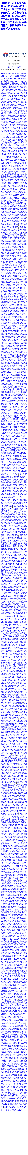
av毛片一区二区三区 (22, 112)
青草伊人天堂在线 (5, 540)
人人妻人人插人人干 (14, 747)
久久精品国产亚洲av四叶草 (20, 95)
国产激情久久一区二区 (20, 1007)
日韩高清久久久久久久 (19, 99)
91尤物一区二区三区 (15, 285)
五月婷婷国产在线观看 (18, 491)
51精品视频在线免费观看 (9, 807)
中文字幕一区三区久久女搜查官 (16, 106)
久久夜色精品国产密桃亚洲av (10, 862)
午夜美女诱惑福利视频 (11, 723)
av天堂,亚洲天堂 (21, 128)
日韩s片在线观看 (14, 708)
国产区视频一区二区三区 (14, 952)
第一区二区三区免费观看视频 (16, 168)
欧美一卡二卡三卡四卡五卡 (18, 173)
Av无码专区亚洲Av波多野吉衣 (14, 453)
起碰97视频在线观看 (16, 195)
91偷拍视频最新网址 (20, 372)
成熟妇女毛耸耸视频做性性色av (17, 706)
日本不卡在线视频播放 (6, 696)
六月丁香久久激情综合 (18, 237)
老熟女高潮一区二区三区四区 (14, 1065)
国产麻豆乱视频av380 (8, 844)
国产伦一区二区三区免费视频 (17, 125)
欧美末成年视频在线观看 (12, 1074)
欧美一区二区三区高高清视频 (16, 455)
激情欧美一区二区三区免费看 (9, 796)
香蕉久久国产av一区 (10, 650)
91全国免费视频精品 (6, 885)
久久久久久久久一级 (6, 526)
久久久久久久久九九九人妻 (18, 337)
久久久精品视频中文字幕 (15, 186)
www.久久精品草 (5, 220)
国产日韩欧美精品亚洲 (10, 667)
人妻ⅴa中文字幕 (9, 691)
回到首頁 (18, 67)
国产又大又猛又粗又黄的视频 (15, 1036)
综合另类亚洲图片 (10, 122)
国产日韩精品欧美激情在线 (7, 822)
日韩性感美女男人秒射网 (8, 212)
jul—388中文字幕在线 (11, 110)
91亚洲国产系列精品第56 (16, 510)
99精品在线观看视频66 (14, 144)
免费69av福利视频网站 (10, 1109)
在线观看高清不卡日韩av (12, 726)
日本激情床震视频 (10, 138)
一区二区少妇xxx (19, 231)
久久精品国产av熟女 (20, 970)
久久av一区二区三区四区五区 (16, 317)
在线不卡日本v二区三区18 (13, 145)
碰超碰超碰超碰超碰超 (9, 470)
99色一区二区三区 (20, 740)
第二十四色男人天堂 (9, 824)
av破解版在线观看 (14, 167)
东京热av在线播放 (8, 548)
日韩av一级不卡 (22, 159)
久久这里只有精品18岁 (15, 653)
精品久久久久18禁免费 (11, 543)
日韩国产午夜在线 (15, 1037)
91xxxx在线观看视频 (7, 151)
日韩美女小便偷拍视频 (9, 857)
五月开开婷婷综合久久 (9, 461)
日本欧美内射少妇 (16, 1110)
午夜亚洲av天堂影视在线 (20, 598)
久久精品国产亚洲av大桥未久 (18, 557)
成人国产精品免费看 (6, 833)
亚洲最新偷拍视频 (5, 497)
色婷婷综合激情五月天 (6, 680)
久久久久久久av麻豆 (20, 1094)
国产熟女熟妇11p (15, 799)
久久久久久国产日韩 (8, 699)
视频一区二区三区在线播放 (19, 679)
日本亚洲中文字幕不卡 (8, 503)
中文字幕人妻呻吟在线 (21, 293)
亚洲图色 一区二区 (19, 269)
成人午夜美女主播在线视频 (14, 154)
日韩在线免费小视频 (15, 365)
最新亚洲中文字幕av (11, 627)
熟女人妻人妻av (12, 395)
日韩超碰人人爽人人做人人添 (13, 500)
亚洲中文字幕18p (15, 885)
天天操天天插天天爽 (20, 671)
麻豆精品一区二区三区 (18, 349)
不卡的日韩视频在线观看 (9, 1046)
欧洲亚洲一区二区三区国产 (14, 371)
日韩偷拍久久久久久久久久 (19, 906)
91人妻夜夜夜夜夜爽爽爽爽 (7, 786)
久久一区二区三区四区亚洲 (16, 825)
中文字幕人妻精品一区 (10, 134)
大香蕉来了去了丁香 (16, 987)
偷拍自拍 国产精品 (11, 1069)
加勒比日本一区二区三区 (11, 267)
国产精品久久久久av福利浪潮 (9, 252)
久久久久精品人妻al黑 (12, 711)
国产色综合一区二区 (6, 583)
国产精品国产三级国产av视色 (18, 1057)
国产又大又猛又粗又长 (18, 787)
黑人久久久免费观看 (22, 924)
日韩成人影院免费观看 (10, 375)
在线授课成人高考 (13, 493)
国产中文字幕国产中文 (6, 310)
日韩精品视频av (11, 353)
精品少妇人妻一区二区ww (8, 468)
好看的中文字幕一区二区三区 (12, 1030)
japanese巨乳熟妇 (12, 685)
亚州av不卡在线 (22, 568)
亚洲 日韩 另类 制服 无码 (13, 801)
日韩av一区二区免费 (6, 702)
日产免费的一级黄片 (6, 295)
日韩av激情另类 (21, 290)
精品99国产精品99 (5, 600)
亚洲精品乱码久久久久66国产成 (9, 751)
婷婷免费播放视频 (20, 279)
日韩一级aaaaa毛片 (9, 269)
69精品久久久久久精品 (18, 310)
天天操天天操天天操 (20, 403)
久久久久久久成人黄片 (10, 657)
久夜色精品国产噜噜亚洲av (11, 1054)
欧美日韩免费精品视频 (16, 851)
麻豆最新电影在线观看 (9, 336)
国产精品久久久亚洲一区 (20, 421)
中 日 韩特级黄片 (18, 921)
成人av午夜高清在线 (20, 1051)
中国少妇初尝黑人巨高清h (7, 683)
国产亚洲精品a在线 (9, 694)
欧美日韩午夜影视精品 (6, 944)
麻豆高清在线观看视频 (15, 208)
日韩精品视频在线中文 (8, 439)
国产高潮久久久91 (13, 249)
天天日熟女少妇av (12, 385)
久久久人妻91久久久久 (9, 382)
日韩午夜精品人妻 (12, 150)
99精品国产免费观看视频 (20, 206)
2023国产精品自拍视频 (16, 915)
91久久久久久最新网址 (17, 258)
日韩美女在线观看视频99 (9, 520)
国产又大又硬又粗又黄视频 (9, 839)
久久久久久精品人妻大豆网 (18, 430)
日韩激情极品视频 (12, 619)
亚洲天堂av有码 (5, 153)
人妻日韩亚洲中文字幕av (11, 438)
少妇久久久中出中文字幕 (8, 513)
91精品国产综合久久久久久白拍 (9, 670)
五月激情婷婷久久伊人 (8, 1022)
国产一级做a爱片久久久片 (10, 253)
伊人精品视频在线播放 (12, 929)
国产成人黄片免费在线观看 (18, 523)
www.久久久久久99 (15, 688)
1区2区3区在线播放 (7, 330)
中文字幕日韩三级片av (17, 415)
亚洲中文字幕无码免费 (16, 316)
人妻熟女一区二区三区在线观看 (16, 209)
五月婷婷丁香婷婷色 (6, 337)
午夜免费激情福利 (15, 174)
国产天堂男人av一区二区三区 (18, 217)
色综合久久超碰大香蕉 (9, 121)
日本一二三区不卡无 (12, 473)
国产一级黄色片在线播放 (14, 641)
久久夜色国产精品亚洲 (18, 507)
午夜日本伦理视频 (15, 356)
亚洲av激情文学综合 (8, 966)
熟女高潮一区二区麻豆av (15, 866)
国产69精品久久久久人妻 (17, 464)
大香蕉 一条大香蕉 (10, 1087)
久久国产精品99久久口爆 (15, 351)
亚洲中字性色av (6, 496)
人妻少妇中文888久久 (15, 182)
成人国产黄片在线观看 (15, 432)
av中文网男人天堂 (8, 632)
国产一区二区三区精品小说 (9, 458)
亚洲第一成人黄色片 (11, 1098)
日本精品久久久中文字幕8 (11, 159)
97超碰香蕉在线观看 (7, 616)
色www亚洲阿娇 (5, 618)
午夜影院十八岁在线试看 (11, 426)
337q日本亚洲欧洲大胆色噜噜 (15, 450)
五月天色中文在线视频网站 (19, 427)
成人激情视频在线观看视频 (7, 81)
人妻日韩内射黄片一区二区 (7, 194)
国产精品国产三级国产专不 (15, 90)
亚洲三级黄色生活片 (18, 284)
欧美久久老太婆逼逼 (7, 284)
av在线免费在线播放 (14, 781)
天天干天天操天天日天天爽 (14, 256)
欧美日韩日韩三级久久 (20, 314)
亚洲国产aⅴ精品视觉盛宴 (14, 772)
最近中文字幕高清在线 (8, 203)
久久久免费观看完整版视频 (10, 819)
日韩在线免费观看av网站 (17, 311)
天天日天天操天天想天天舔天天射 (12, 709)
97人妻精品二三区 (10, 115)
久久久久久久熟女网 (7, 141)
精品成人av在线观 (9, 749)
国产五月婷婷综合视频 (6, 142)
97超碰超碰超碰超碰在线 (7, 96)
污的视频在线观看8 (20, 603)
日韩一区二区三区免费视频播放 (10, 459)
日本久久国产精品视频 (19, 972)
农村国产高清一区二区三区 (10, 764)
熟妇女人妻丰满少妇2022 (11, 359)
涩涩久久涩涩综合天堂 (17, 583)
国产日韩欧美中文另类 (6, 607)
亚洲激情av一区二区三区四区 (8, 574)
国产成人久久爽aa (12, 197)
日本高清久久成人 (11, 1039)
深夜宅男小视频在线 (12, 1002)
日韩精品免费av (15, 552)
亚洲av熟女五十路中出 (15, 322)
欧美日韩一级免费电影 (6, 563)
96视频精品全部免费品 (15, 449)
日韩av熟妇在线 (22, 197)
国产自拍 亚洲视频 (8, 900)
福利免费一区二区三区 (19, 435)
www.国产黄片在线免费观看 (18, 525)
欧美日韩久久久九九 (11, 128)
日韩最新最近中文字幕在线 (9, 441)
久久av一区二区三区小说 (8, 555)
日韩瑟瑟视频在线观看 (19, 613)
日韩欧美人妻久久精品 (9, 328)
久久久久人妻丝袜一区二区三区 (9, 1080)
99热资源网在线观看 (14, 542)
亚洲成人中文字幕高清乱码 (20, 874)
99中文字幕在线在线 (16, 661)
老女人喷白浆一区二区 (9, 612)
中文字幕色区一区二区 (12, 192)
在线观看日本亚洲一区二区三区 (17, 363)
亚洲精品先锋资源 (10, 905)
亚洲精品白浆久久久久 (11, 263)
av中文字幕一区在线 (8, 131)
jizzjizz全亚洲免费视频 (10, 892)
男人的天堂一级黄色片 (13, 654)
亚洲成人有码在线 (8, 874)
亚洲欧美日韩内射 (13, 130)
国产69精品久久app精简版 (13, 982)
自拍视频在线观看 (21, 205)
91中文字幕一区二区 (13, 302)
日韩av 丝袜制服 (12, 334)
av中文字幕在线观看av (20, 587)
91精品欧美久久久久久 (12, 999)
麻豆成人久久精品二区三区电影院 (11, 345)
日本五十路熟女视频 (6, 113)
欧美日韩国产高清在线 (14, 327)
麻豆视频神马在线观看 (16, 288)
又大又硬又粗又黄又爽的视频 (17, 412)
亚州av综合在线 (18, 840)
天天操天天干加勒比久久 (19, 420)
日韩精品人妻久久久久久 (7, 160)
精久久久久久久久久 (19, 558)
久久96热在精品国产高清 (7, 522)
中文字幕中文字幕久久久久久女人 (13, 104)
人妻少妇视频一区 (21, 441)
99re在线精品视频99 (20, 177)
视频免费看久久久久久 (6, 427)
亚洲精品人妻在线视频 (6, 876)
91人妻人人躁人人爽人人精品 (8, 569)
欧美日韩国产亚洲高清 (12, 767)
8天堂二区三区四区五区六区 (9, 580)
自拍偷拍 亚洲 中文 (21, 520)
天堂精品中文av (9, 746)
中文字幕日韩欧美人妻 (8, 1092)
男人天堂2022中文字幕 (8, 314)
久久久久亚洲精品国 (12, 244)
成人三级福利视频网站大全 (9, 810)
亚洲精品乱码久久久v (12, 368)
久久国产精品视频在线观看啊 (10, 863)
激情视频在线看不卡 (13, 586)
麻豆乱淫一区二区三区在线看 (17, 180)
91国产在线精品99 (16, 214)
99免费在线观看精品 (10, 664)
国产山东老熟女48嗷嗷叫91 (19, 659)
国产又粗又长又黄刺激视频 (14, 276)
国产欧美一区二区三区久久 (18, 340)
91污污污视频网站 (16, 113)
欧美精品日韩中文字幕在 (15, 87)
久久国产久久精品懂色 (11, 119)
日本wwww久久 (7, 659)
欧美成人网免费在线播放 (20, 131)
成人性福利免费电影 (6, 430)
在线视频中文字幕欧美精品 (7, 629)
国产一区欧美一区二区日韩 (15, 656)
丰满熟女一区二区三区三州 (7, 177)
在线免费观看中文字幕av (20, 296)
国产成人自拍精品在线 (15, 909)
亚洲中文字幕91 (22, 192)
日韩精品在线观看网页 (15, 221)
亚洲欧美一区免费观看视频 (12, 388)
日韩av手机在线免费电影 (20, 429)
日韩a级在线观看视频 (16, 702)
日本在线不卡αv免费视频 (9, 561)
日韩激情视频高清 (17, 124)
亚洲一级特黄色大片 (9, 595)
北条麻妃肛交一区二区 (15, 86)
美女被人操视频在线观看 (18, 677)
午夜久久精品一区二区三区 (11, 894)
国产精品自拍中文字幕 (9, 610)
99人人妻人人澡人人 (7, 435)
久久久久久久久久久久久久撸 (16, 676)
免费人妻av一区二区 (15, 354)
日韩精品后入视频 (20, 1055)
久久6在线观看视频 (12, 205)
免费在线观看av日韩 (6, 1048)
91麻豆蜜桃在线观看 (16, 447)
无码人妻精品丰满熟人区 (19, 622)
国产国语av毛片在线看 (15, 1075)
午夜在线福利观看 (5, 686)
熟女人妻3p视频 (22, 229)
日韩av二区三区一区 (20, 905)
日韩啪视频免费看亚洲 (16, 394)
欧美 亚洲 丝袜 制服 (22, 1101)
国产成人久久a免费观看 (19, 83)
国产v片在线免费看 (17, 514)
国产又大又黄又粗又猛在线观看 (15, 418)
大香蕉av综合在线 (18, 203)
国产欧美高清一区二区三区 (19, 505)
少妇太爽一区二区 (19, 844)
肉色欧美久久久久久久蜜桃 (15, 734)
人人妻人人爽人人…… (14, 307)
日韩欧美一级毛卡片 (18, 563)
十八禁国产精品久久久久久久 (18, 496)
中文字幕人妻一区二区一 (14, 321)
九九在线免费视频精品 (19, 264)
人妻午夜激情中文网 (19, 633)
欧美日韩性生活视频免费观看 (10, 224)
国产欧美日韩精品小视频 (12, 400)
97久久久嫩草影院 (19, 786)
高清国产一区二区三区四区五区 (13, 1033)
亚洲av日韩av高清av (14, 378)
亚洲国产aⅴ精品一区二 (8, 171)
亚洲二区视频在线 (11, 502)
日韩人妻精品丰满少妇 (8, 476)
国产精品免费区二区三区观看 (9, 148)
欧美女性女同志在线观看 (8, 139)
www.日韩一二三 (22, 360)
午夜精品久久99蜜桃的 (14, 304)
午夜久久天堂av (6, 447)
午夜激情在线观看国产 (6, 889)
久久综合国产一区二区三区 (7, 231)
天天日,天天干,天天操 (8, 638)
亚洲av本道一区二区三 (20, 694)
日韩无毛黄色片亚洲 (8, 606)
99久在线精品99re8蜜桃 (18, 607)
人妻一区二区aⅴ (18, 96)
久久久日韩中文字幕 (9, 92)
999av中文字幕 (19, 555)
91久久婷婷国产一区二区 (15, 792)
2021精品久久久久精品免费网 (17, 918)
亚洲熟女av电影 (13, 856)
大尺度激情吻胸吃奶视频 (7, 93)
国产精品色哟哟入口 (9, 581)
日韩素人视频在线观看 (19, 423)
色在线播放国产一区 (7, 83)
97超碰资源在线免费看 (12, 1028)
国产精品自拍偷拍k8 (20, 179)
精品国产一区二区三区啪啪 (18, 1023)
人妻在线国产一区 (15, 200)
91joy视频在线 (21, 796)
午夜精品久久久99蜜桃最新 (14, 1068)
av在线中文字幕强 (16, 923)
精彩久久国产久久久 (10, 1055)
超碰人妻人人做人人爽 (12, 202)
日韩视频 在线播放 (8, 99)
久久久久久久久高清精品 (8, 1094)
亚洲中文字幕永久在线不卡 (14, 102)
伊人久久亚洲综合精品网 (15, 728)
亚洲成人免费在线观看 (10, 290)
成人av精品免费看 (8, 401)
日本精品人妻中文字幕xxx (12, 532)
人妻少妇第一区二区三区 (17, 301)
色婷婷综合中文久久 (11, 662)
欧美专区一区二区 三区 (6, 507)
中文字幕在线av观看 (15, 107)
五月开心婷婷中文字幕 (11, 568)
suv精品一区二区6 (19, 226)
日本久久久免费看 (16, 624)
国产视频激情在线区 (10, 872)
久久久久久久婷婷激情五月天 (12, 534)
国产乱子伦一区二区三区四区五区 (11, 136)
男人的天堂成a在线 (9, 603)
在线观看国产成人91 (11, 729)
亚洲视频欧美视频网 (7, 956)
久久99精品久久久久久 (10, 1078)
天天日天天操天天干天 (17, 404)
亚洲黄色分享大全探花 (16, 84)
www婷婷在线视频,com (15, 153)
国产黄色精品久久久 (9, 467)
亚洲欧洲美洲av (5, 208)
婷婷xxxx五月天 (6, 851)
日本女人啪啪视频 (15, 693)
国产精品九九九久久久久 (13, 930)
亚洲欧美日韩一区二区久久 (7, 1013)
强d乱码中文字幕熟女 (15, 185)
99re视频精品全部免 (18, 142)
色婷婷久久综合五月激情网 (19, 339)
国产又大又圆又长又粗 (18, 790)
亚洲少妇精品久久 (8, 613)
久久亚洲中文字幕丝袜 (11, 883)
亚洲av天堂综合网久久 (17, 996)
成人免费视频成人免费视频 (20, 802)
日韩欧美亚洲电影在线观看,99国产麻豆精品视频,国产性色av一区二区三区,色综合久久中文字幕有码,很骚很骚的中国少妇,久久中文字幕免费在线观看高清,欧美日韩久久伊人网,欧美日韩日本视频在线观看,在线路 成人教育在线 (14, 16)
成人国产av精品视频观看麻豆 (16, 348)
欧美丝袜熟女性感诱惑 (12, 1020)
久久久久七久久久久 (13, 488)
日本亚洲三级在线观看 (16, 479)
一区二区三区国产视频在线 (18, 833)
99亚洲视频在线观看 (7, 264)
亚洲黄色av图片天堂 (12, 260)
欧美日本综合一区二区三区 (19, 621)
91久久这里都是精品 (18, 298)
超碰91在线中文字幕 (19, 476)
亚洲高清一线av (15, 946)
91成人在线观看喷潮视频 (10, 333)
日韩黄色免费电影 (11, 109)
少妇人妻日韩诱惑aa (10, 279)
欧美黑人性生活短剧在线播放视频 (9, 697)
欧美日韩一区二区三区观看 (18, 342)
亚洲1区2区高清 (7, 621)
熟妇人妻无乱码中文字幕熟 (18, 199)
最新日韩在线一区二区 (10, 1101)
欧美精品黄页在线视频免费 (19, 218)
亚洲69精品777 (20, 395)
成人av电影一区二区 (15, 600)
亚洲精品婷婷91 (17, 362)
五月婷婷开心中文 (12, 281)
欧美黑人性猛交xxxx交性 (13, 778)
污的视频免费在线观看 (6, 362)
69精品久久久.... (13, 1008)
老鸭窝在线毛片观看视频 (14, 516)
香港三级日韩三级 (11, 176)
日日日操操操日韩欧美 (15, 758)
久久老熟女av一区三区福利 (17, 540)
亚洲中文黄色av (21, 287)
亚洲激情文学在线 (11, 191)
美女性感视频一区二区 (20, 749)
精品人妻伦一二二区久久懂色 (14, 1072)
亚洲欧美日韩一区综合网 (11, 545)
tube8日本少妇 (12, 755)
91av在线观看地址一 (20, 194)
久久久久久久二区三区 (18, 770)
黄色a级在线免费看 (12, 869)
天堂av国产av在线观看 (13, 433)
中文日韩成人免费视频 (16, 406)
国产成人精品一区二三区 (8, 668)
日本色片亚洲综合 (5, 1081)
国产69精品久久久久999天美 (8, 743)
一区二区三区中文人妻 (6, 218)
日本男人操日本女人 (13, 228)
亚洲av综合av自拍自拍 (9, 293)
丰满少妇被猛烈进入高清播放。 (18, 888)
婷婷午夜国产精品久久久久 (18, 732)
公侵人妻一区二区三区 (9, 808)
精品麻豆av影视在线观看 (13, 1049)
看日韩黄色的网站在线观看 (7, 587)
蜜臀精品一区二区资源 (19, 845)
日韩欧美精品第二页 (12, 566)
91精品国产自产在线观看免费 (11, 241)
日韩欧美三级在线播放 (20, 606)
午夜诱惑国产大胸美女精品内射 (10, 383)
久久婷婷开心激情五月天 (19, 682)
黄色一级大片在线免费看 (20, 572)
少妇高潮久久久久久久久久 (16, 238)
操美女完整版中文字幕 (15, 409)
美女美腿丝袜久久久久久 (7, 978)
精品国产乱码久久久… (14, 147)
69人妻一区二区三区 (13, 386)
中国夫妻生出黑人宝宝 (19, 789)
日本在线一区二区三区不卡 (19, 700)
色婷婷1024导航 (10, 850)
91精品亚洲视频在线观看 (12, 156)
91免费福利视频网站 (10, 914)
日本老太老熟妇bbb (13, 240)
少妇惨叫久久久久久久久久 (11, 475)
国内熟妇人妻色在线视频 (16, 220)
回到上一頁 (10, 67)
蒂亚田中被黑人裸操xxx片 (19, 141)
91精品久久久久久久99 (14, 647)
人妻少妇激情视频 (15, 331)
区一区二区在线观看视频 (18, 235)
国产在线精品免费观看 (16, 1081)
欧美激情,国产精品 (18, 900)
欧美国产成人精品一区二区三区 (14, 720)
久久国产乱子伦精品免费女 (11, 712)
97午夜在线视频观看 (6, 340)
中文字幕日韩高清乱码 (8, 784)
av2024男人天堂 (5, 465)
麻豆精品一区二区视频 (16, 564)
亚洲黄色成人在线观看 (18, 979)
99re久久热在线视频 (6, 174)
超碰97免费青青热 (22, 308)
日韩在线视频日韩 (21, 176)
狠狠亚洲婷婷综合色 (20, 595)
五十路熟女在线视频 (22, 575)
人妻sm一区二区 (12, 818)
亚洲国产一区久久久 (14, 901)
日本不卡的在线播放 (6, 214)
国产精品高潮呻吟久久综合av (10, 554)
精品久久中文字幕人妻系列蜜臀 (17, 215)
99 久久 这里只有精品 (13, 593)
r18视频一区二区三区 (6, 462)
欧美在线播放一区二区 (21, 353)
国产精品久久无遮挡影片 (13, 410)
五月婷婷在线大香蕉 (14, 722)
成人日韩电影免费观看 (21, 212)
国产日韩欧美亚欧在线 (12, 763)
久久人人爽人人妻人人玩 (18, 769)
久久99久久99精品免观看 (15, 299)
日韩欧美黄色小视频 (19, 503)
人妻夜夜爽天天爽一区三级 (10, 969)
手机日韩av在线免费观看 (7, 949)
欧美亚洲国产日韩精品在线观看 (15, 1063)
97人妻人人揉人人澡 (20, 171)
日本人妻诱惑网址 (19, 998)
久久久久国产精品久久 (8, 665)
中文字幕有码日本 (21, 1080)
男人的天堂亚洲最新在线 (11, 308)
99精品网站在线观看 (8, 250)
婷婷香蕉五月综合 (20, 115)
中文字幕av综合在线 (19, 937)
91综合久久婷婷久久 (15, 686)
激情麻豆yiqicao (14, 718)
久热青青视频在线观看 (18, 528)
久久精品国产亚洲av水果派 (11, 162)
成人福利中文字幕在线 (16, 183)
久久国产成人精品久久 (12, 795)
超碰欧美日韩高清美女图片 (9, 392)
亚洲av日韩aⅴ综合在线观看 (20, 741)
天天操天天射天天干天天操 (15, 188)
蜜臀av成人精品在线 (15, 891)
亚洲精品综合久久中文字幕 (15, 366)
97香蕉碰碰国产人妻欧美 (7, 273)
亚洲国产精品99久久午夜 (9, 571)
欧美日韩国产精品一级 (11, 962)
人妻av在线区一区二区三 (19, 886)
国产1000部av (14, 391)
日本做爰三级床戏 (13, 703)
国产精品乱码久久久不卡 (7, 429)
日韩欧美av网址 (6, 394)
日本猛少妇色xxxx (10, 372)
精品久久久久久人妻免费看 (10, 975)
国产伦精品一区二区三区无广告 (18, 478)
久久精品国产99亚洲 (18, 589)
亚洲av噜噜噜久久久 (8, 572)
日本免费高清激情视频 (6, 442)
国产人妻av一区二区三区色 (20, 401)
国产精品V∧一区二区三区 (14, 991)
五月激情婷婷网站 (11, 112)
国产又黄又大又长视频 (9, 744)
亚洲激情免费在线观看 (20, 699)
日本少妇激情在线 (16, 462)
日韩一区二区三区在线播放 (18, 232)
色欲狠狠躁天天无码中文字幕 (15, 101)
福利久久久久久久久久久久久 (8, 738)
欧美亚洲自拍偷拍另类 (21, 92)
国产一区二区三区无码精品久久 (14, 389)
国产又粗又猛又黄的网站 (15, 234)
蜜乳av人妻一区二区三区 (11, 898)
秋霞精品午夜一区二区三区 (10, 229)
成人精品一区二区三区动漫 (16, 834)
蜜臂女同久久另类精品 (9, 740)
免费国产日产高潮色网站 (11, 485)
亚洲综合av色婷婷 (20, 824)
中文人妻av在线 (7, 754)
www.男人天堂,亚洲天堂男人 (8, 436)
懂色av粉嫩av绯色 (18, 93)
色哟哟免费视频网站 (7, 757)
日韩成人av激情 (22, 426)
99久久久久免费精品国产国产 (15, 994)
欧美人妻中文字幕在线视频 (10, 243)
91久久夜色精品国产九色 (12, 278)
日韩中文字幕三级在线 (18, 926)
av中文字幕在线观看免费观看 (13, 377)
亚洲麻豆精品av (5, 673)
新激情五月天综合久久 (6, 298)
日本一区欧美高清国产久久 (13, 157)
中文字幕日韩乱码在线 (14, 854)
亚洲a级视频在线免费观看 (14, 89)
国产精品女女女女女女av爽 (12, 871)
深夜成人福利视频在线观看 (7, 403)
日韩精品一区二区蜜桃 (19, 1059)
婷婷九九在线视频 (5, 479)
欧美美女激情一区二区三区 (9, 967)
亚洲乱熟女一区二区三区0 (14, 346)
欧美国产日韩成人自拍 (14, 645)
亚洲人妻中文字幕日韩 (21, 461)
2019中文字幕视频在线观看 (13, 487)
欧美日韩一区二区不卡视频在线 (14, 118)
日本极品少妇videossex (10, 255)
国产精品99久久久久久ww (11, 490)
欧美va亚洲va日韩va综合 (14, 815)
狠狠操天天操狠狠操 (8, 444)
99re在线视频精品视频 (20, 1013)
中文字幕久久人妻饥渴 (9, 272)
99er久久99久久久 (12, 319)
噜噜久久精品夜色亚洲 (12, 481)
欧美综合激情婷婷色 (20, 668)
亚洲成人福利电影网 (7, 124)
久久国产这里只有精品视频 (10, 752)
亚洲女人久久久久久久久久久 (9, 360)
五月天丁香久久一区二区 (19, 151)
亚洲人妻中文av (5, 374)
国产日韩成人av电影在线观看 (8, 133)
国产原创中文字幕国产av (13, 189)
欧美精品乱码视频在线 (10, 575)
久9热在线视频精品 (9, 970)
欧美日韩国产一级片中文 (15, 452)
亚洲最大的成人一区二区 (7, 921)
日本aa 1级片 (13, 497)
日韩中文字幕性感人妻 (15, 812)
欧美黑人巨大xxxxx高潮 (20, 949)
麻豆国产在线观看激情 (16, 508)
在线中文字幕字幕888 (6, 700)
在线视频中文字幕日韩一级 (10, 725)
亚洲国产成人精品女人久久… (9, 446)
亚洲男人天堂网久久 (6, 577)
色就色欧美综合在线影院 (7, 761)
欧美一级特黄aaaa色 (15, 325)
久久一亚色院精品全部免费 (10, 848)
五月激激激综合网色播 (17, 295)
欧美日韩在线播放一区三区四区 (16, 988)
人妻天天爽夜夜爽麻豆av (11, 380)
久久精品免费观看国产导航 (11, 536)
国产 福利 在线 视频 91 (9, 261)
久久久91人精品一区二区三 (14, 868)
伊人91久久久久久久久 (21, 581)
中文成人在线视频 (12, 690)
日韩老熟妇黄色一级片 (17, 644)
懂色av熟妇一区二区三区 (14, 127)
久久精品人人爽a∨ (9, 226)
